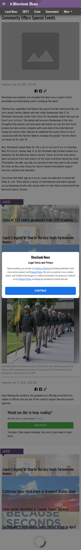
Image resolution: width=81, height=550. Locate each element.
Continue (40, 290)
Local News (11, 11)
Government (52, 11)
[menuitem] (68, 11)
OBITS (25, 11)
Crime (37, 11)
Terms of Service (43, 268)
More (68, 11)
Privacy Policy (36, 272)
